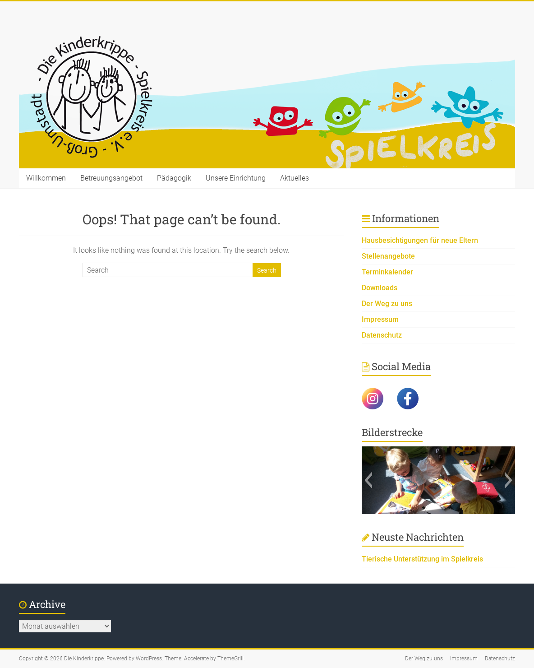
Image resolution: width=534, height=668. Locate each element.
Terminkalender (387, 272)
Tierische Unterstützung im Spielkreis (422, 559)
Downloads (379, 287)
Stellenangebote (388, 256)
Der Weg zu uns (387, 303)
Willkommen (46, 178)
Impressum (380, 319)
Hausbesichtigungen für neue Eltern (420, 240)
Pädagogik (174, 178)
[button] (368, 480)
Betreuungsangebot (111, 178)
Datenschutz (382, 335)
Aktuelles (294, 178)
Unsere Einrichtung (236, 178)
